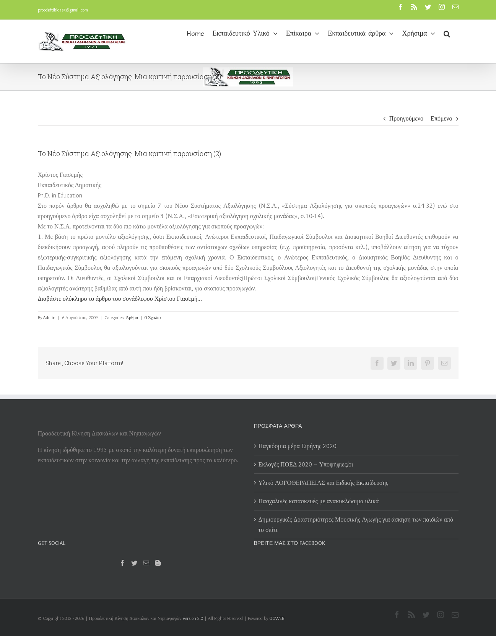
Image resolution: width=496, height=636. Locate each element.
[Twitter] (134, 563)
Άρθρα (132, 317)
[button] (447, 33)
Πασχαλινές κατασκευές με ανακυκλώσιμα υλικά (319, 501)
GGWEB (276, 618)
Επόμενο (441, 118)
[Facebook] (122, 563)
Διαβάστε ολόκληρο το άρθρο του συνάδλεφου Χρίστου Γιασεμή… (120, 298)
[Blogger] (158, 563)
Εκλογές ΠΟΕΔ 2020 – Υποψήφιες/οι (306, 464)
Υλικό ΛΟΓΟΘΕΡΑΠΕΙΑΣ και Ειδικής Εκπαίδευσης (324, 482)
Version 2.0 (192, 618)
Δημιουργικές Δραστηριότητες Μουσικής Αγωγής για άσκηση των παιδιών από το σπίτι (356, 524)
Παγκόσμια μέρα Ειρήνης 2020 (298, 446)
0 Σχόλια (153, 317)
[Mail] (146, 563)
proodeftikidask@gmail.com (63, 10)
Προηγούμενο (406, 118)
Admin (49, 317)
